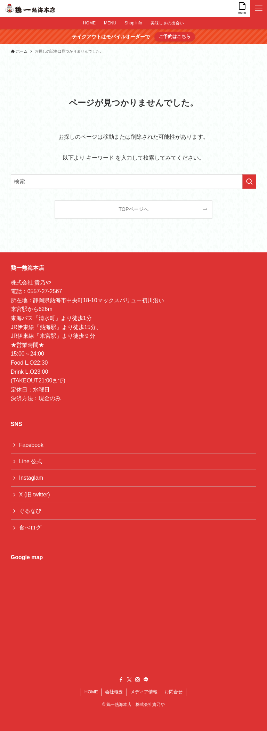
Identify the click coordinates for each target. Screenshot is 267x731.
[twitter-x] (129, 680)
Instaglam (31, 478)
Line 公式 (30, 461)
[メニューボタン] (258, 8)
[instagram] (138, 680)
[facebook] (121, 680)
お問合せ (173, 691)
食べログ (30, 528)
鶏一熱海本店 (27, 268)
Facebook (31, 445)
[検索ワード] (134, 181)
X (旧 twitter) (34, 494)
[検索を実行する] (249, 181)
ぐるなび (30, 511)
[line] (146, 680)
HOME (91, 691)
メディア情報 (143, 691)
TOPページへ (133, 209)
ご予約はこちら (175, 36)
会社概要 (114, 691)
